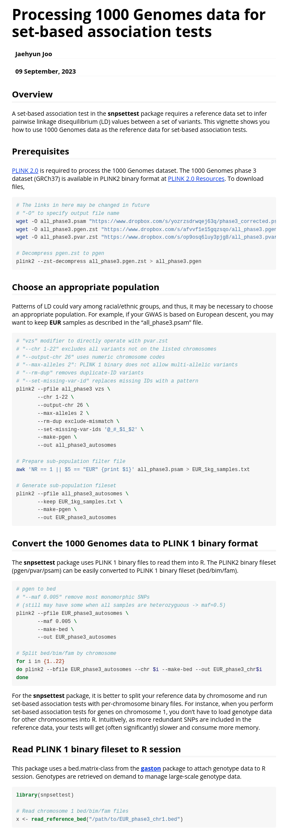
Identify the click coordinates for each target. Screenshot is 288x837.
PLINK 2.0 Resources (196, 178)
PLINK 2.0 (25, 170)
